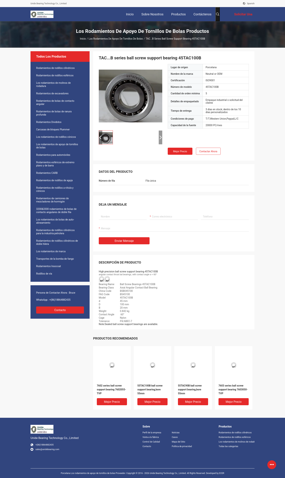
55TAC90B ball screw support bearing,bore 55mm (190, 389)
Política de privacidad (182, 446)
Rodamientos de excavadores (52, 93)
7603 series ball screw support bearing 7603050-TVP (233, 389)
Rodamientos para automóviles (53, 155)
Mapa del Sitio (178, 442)
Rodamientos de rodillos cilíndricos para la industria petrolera (55, 232)
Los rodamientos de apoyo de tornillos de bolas (116, 38)
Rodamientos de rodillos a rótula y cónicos (54, 189)
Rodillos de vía (44, 273)
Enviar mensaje (124, 241)
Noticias (176, 432)
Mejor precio (180, 151)
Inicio (83, 38)
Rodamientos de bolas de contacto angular (55, 102)
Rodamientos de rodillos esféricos (55, 75)
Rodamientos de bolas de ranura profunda (54, 113)
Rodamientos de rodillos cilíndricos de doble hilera (57, 242)
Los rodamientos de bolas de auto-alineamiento (55, 221)
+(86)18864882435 (60, 299)
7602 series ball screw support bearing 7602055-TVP (111, 389)
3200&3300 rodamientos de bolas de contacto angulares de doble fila (56, 211)
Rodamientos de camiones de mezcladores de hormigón (52, 200)
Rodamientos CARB (47, 173)
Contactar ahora (208, 151)
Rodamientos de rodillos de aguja (54, 180)
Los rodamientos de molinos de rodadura (53, 84)
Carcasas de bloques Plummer (53, 129)
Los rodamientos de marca (51, 251)
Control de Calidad (151, 442)
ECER (221, 473)
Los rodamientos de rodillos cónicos (56, 136)
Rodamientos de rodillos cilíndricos (55, 68)
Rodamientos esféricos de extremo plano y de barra (55, 164)
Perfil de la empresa (151, 432)
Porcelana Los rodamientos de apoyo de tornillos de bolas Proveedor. (93, 473)
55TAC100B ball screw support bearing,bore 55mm (150, 389)
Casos (175, 437)
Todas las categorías (228, 446)
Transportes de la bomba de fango (55, 258)
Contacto (60, 310)
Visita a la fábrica (150, 437)
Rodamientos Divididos (48, 122)
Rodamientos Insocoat (48, 266)
